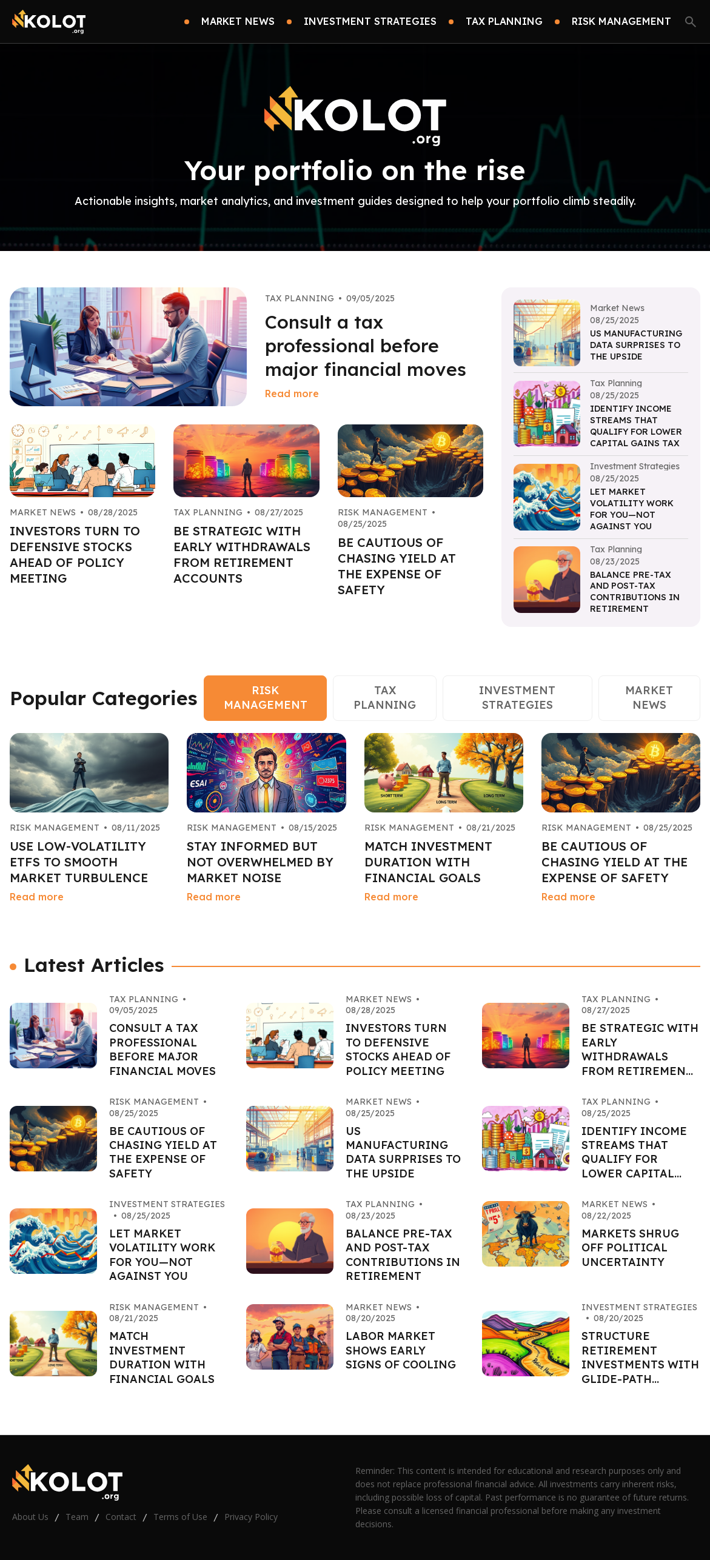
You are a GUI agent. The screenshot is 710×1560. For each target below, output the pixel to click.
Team (77, 1516)
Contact (120, 1516)
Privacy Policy (251, 1516)
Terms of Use (180, 1516)
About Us (30, 1516)
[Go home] (48, 22)
